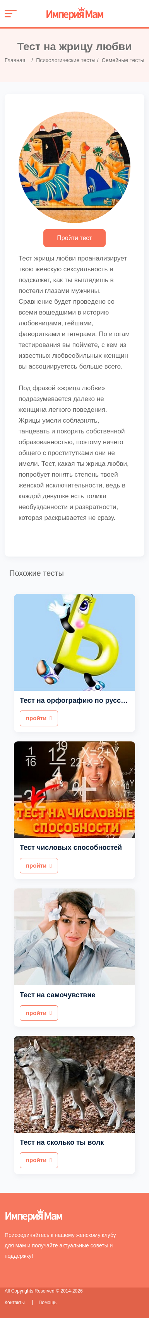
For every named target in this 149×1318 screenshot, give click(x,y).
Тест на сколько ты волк (62, 1142)
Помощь (48, 1302)
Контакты (15, 1302)
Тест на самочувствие (58, 995)
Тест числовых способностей (71, 847)
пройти (39, 718)
